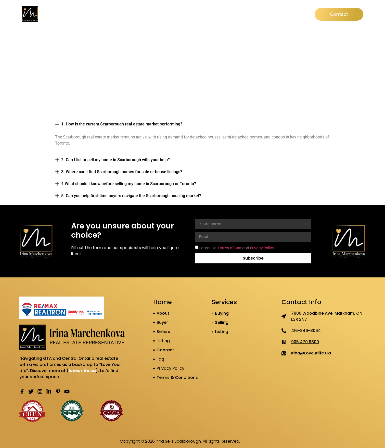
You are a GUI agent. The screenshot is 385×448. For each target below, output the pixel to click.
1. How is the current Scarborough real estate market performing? (121, 124)
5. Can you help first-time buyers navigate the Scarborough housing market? (131, 195)
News (250, 14)
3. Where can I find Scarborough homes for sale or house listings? (121, 171)
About (157, 14)
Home (132, 14)
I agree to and (236, 247)
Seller (203, 14)
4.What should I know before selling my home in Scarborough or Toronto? (128, 183)
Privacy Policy (262, 247)
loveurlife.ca (82, 371)
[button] (192, 124)
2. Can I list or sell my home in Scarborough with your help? (115, 159)
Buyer (180, 14)
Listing (227, 14)
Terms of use (229, 247)
